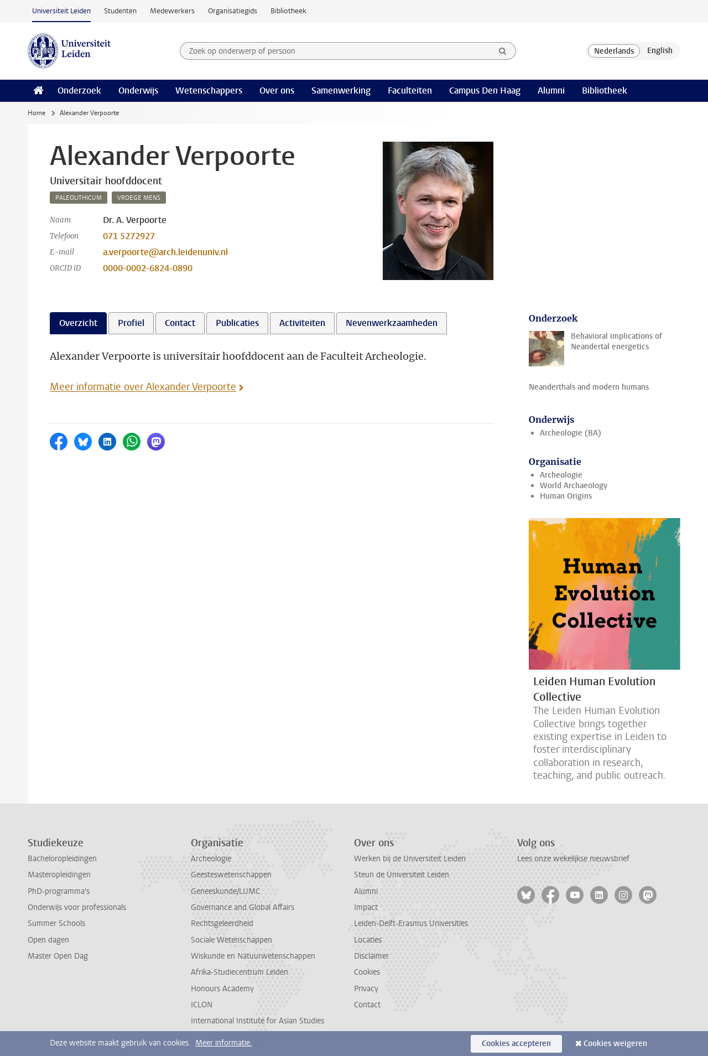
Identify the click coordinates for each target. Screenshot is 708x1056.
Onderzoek (79, 90)
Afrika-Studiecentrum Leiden (239, 972)
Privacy (366, 988)
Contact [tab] (180, 323)
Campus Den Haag (484, 90)
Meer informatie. (223, 1043)
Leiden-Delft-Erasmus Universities (411, 923)
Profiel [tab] (131, 323)
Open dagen (48, 940)
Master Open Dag (58, 956)
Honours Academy (222, 988)
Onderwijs (138, 90)
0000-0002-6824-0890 (147, 268)
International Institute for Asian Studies (257, 1021)
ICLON (201, 1005)
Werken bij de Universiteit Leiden (410, 858)
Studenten (120, 10)
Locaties (368, 940)
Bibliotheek (288, 10)
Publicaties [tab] (237, 323)
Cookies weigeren (615, 1043)
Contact (367, 1005)
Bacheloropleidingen (62, 858)
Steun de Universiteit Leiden (401, 874)
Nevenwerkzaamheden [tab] (392, 323)
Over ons (276, 90)
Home (36, 112)
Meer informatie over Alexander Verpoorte (143, 387)
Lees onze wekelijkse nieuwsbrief (573, 858)
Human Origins (566, 496)
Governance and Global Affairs (242, 907)
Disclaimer (371, 956)
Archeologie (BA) (570, 433)
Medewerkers (172, 10)
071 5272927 (129, 236)
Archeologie (561, 475)
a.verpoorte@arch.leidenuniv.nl (165, 252)
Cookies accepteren (516, 1043)
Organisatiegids (232, 10)
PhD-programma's (59, 891)
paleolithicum (78, 198)
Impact (366, 907)
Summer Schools (56, 923)
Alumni (551, 90)
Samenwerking (341, 90)
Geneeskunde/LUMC (225, 891)
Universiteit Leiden (61, 10)
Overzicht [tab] (78, 323)
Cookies (367, 972)
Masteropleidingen (59, 874)
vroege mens (138, 198)
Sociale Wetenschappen (231, 940)
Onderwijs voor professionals (77, 907)
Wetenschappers (208, 90)
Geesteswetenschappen (231, 874)
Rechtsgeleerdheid (222, 923)
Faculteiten (410, 90)
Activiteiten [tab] (302, 323)
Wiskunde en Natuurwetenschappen (253, 956)
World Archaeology (573, 485)
